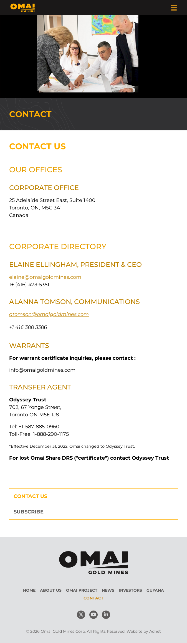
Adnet (155, 631)
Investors (130, 590)
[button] (174, 8)
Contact (93, 598)
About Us (51, 590)
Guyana (155, 590)
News (108, 590)
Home (29, 590)
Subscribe (29, 512)
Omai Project (81, 590)
